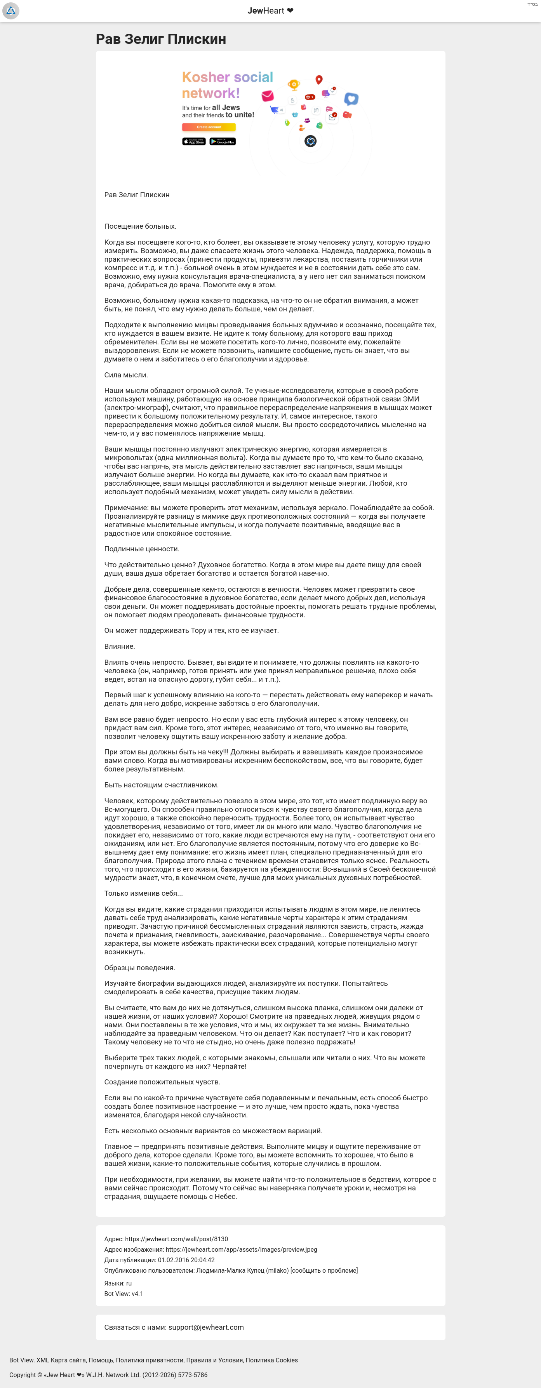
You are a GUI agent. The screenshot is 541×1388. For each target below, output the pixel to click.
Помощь (101, 1360)
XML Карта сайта (61, 1360)
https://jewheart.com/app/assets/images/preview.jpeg (241, 1249)
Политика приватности (150, 1360)
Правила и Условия (214, 1360)
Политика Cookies (272, 1360)
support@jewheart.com (206, 1327)
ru (129, 1283)
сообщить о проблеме (324, 1270)
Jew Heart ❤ (64, 1375)
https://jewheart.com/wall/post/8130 (176, 1239)
